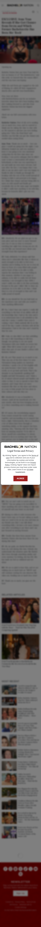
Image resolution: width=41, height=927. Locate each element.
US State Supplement (24, 470)
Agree (20, 478)
